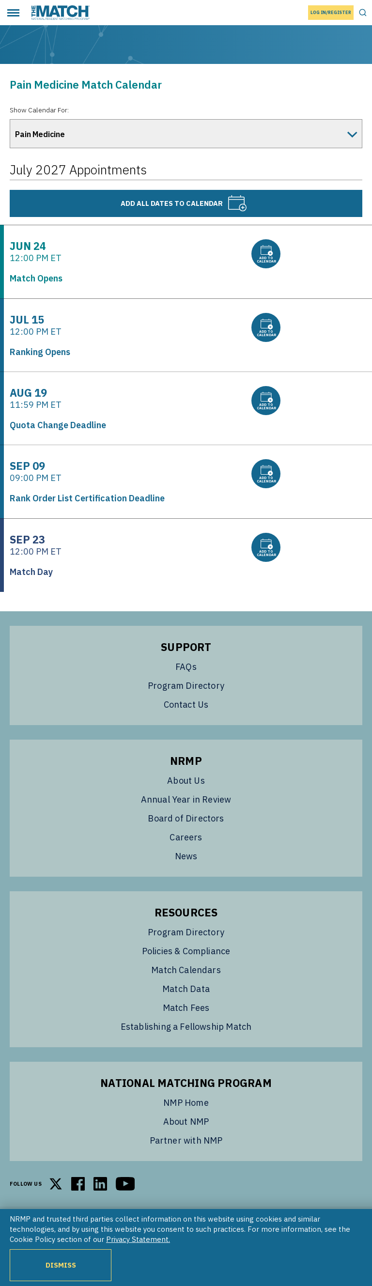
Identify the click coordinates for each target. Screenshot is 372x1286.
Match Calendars (186, 970)
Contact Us (186, 704)
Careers (186, 837)
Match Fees (186, 1007)
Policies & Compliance (186, 951)
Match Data (186, 988)
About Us (185, 780)
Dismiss (61, 1265)
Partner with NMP (186, 1140)
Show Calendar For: (39, 110)
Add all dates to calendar (184, 203)
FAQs (186, 666)
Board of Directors (186, 818)
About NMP (186, 1121)
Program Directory (186, 685)
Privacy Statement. (138, 1239)
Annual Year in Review (186, 799)
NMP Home (185, 1102)
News (186, 856)
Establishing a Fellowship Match (186, 1026)
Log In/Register (330, 12)
